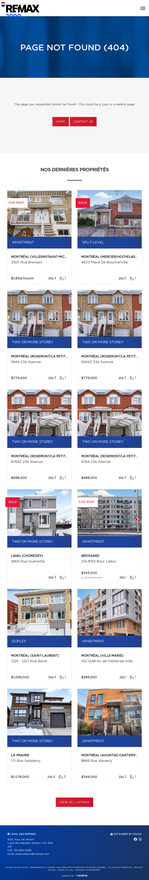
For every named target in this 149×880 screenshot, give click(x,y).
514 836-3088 (22, 850)
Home (60, 122)
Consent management (88, 870)
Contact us (83, 122)
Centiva (81, 875)
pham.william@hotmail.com (32, 854)
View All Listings (74, 802)
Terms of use (65, 870)
